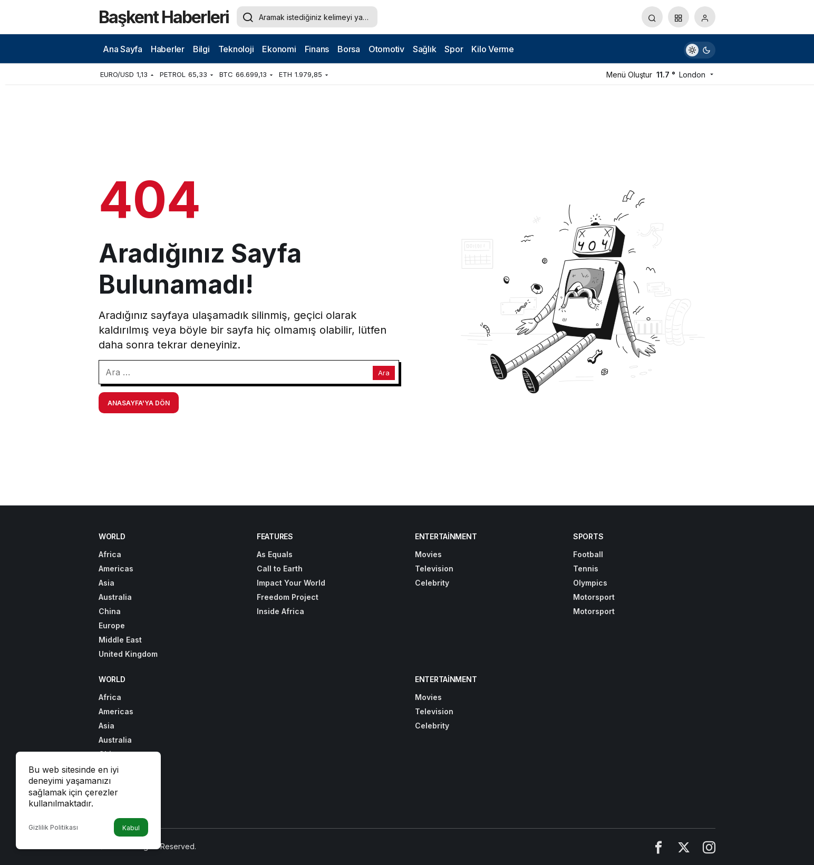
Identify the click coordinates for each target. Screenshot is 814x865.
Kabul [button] (131, 828)
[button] (678, 16)
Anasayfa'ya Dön (139, 403)
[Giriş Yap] (704, 16)
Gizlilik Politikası (53, 827)
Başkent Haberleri (164, 17)
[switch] (699, 48)
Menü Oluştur (629, 74)
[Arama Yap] (652, 16)
